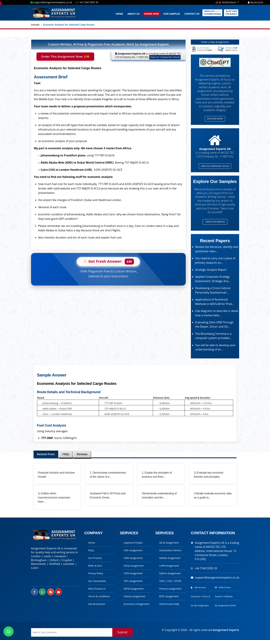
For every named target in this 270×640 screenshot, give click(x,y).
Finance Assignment (170, 588)
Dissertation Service (170, 550)
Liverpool (60, 556)
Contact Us (191, 13)
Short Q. (206, 596)
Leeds (47, 556)
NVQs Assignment (133, 565)
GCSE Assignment (169, 542)
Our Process (95, 558)
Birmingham (39, 560)
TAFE (162, 581)
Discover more (215, 118)
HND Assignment (133, 558)
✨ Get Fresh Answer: (108, 262)
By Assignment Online (225, 605)
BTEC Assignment (169, 596)
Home (119, 13)
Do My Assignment (200, 605)
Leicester (68, 564)
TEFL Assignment (133, 581)
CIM (169, 581)
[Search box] (71, 632)
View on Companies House (165, 57)
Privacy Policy (95, 573)
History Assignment (134, 596)
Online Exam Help (169, 604)
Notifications (228, 2)
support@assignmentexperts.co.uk (51, 2)
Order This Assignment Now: (65, 57)
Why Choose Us (96, 588)
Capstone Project (133, 542)
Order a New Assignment (215, 42)
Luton (34, 568)
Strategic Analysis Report (211, 270)
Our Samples (171, 13)
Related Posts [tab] (46, 454)
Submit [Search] (122, 632)
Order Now (151, 13)
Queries (218, 596)
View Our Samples (215, 221)
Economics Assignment (136, 604)
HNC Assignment (133, 550)
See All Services (96, 604)
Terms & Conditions (99, 596)
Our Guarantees (97, 581)
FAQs (91, 550)
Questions (196, 596)
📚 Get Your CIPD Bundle (231, 12)
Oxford (53, 560)
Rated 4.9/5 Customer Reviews (212, 12)
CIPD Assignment (133, 573)
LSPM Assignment (169, 565)
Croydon (66, 560)
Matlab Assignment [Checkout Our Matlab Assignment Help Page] (170, 558)
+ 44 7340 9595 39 (86, 2)
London (36, 556)
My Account (255, 2)
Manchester (38, 564)
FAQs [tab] (65, 454)
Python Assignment (170, 573)
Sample (35, 24)
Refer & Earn (95, 565)
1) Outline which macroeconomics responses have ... (54, 497)
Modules (228, 596)
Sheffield (54, 564)
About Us (133, 13)
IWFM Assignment (134, 588)
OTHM (177, 581)
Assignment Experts (226, 630)
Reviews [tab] (82, 454)
